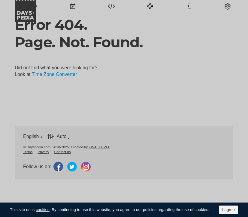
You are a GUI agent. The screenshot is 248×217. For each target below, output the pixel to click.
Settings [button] (227, 6)
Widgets (111, 6)
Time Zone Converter (54, 74)
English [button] (31, 136)
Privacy (43, 152)
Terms (27, 152)
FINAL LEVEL (99, 147)
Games (150, 6)
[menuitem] (34, 6)
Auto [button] (61, 136)
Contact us (62, 152)
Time (34, 6)
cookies (43, 209)
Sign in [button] (189, 6)
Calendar (72, 6)
